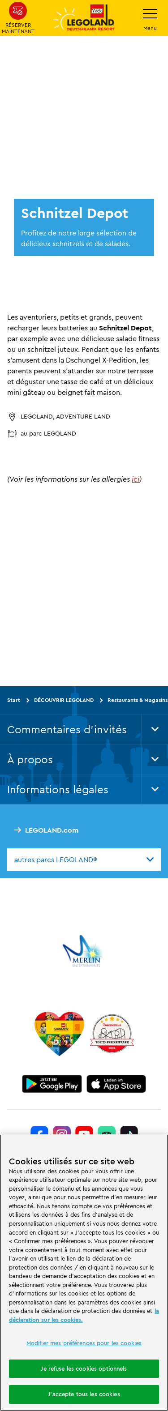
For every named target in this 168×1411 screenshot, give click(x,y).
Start (13, 700)
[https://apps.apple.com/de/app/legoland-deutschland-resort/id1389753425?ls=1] (116, 1084)
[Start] (59, 1033)
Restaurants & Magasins (138, 700)
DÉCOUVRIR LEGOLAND (64, 700)
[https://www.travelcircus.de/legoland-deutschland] (112, 1033)
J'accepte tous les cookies (84, 1394)
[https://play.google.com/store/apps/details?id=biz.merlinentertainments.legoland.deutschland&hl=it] (52, 1084)
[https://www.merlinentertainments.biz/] (84, 950)
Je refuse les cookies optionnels (84, 1368)
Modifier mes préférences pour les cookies (84, 1343)
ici (135, 479)
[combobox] (84, 859)
